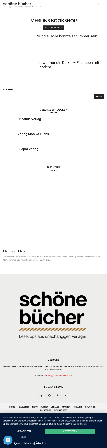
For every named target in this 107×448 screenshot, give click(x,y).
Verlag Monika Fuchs (33, 134)
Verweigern (18, 437)
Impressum (45, 410)
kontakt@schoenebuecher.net (58, 375)
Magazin (77, 407)
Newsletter (23, 407)
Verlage (55, 407)
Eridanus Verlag (29, 119)
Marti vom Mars (14, 251)
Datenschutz (60, 410)
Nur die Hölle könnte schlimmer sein (67, 36)
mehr (89, 437)
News (35, 407)
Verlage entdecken (53, 109)
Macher (66, 407)
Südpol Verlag (28, 149)
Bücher (44, 407)
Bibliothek (90, 407)
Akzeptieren (53, 437)
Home (12, 407)
